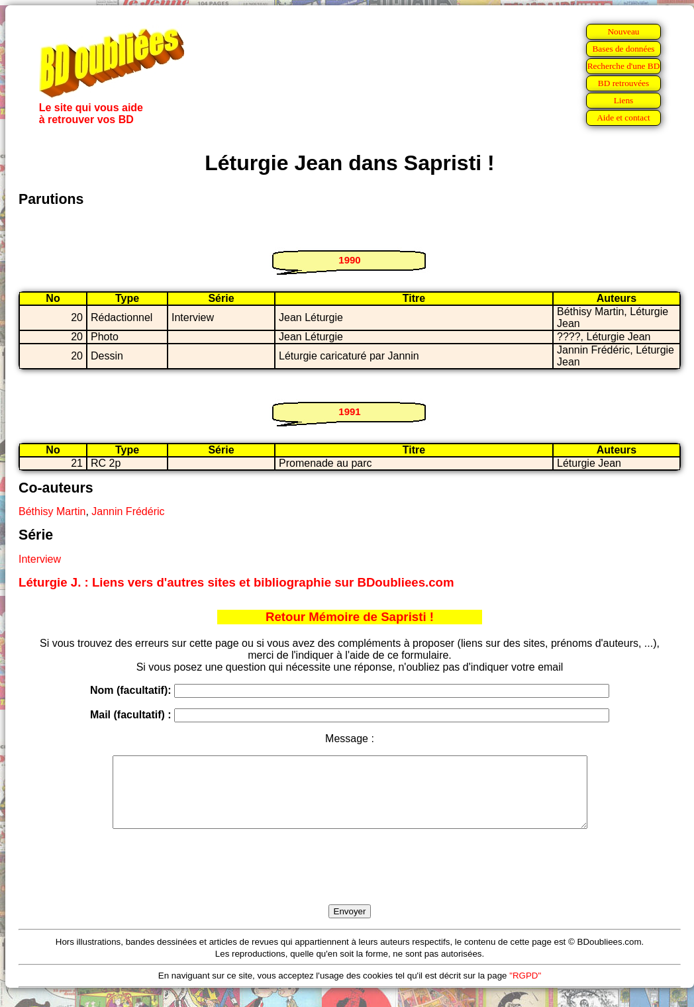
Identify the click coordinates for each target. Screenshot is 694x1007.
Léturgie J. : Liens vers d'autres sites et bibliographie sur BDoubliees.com (236, 582)
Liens (624, 100)
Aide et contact (623, 117)
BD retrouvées (623, 83)
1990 (349, 259)
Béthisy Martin (52, 511)
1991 (349, 411)
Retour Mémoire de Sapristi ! (350, 617)
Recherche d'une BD (623, 66)
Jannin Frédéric (127, 511)
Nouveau (623, 31)
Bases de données (623, 49)
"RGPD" (525, 989)
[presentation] (349, 882)
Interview (40, 559)
